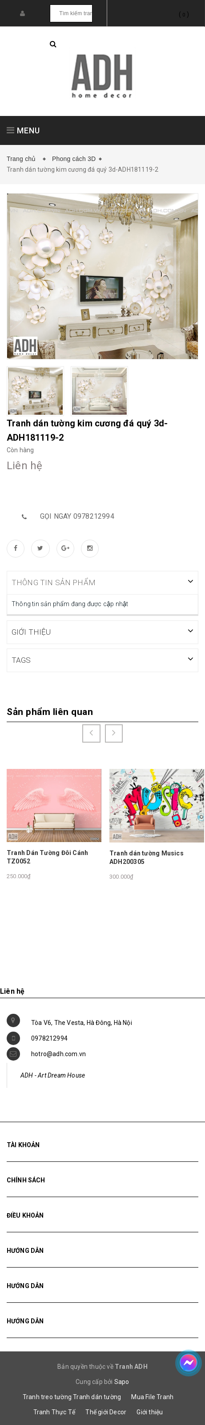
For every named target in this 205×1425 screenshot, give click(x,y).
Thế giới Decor (105, 1411)
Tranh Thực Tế (54, 1411)
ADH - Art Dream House (52, 1074)
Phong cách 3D (74, 158)
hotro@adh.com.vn (58, 1053)
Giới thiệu (150, 1411)
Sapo (121, 1381)
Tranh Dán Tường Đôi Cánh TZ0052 (47, 857)
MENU (23, 130)
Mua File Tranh (152, 1396)
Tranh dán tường (97, 1396)
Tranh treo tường (47, 1396)
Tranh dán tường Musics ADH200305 (146, 857)
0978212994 (49, 1037)
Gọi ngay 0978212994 (77, 516)
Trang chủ (23, 158)
